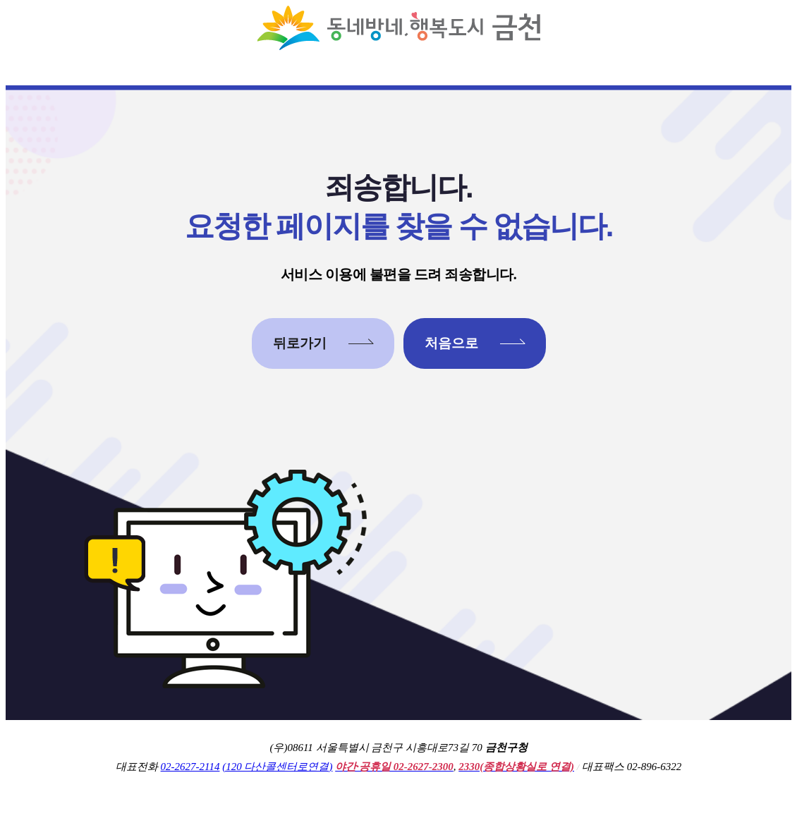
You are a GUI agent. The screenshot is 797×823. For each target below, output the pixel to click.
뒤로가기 (300, 343)
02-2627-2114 (190, 766)
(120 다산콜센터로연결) (277, 766)
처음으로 (451, 343)
